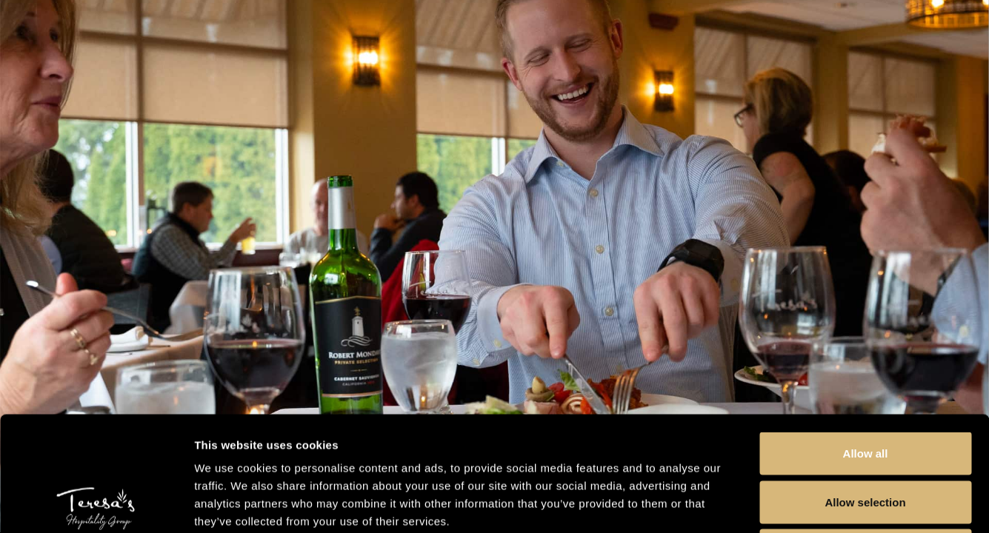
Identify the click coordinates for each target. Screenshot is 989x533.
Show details (777, 503)
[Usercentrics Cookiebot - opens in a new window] (96, 504)
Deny (865, 435)
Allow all (865, 338)
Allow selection (865, 387)
